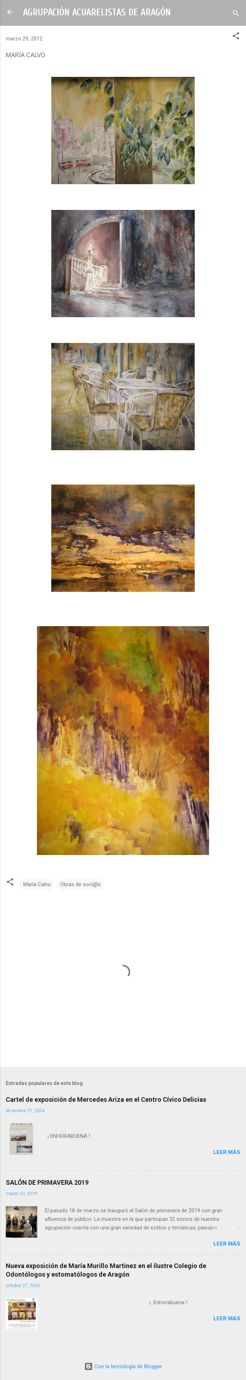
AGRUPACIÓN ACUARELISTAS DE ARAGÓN (97, 12)
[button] (236, 37)
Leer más (226, 1152)
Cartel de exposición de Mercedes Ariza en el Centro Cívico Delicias (106, 1099)
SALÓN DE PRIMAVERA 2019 (47, 1182)
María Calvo (37, 884)
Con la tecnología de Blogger (123, 1366)
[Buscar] (236, 14)
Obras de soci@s (80, 884)
